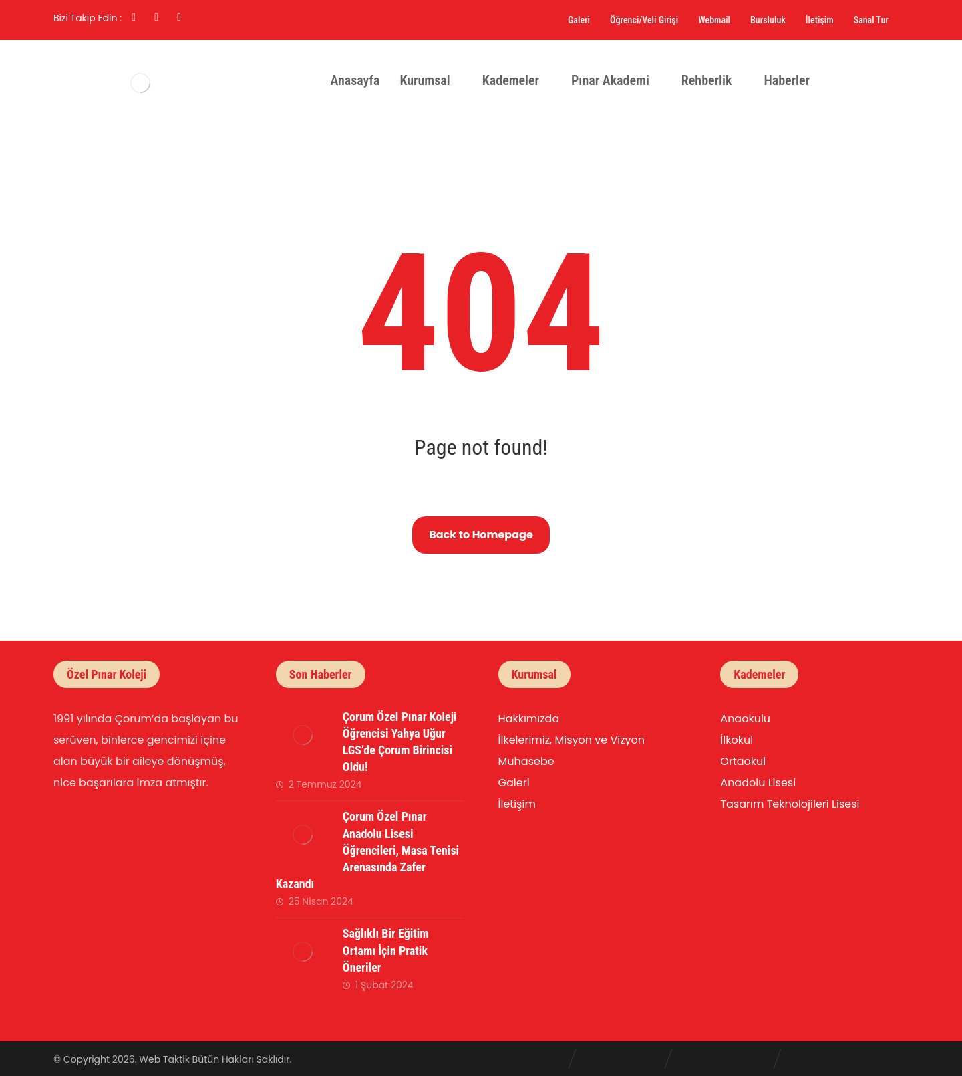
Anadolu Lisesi (758, 782)
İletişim (517, 804)
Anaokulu (745, 718)
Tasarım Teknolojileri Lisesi (789, 804)
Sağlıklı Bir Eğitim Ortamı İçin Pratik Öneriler (386, 950)
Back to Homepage (481, 534)
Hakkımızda (529, 718)
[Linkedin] (156, 17)
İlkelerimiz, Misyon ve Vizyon (571, 740)
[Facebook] (133, 17)
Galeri (514, 782)
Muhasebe (526, 761)
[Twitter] (179, 17)
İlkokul (736, 740)
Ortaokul (743, 761)
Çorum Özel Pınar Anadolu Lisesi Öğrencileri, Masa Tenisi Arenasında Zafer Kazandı (367, 850)
